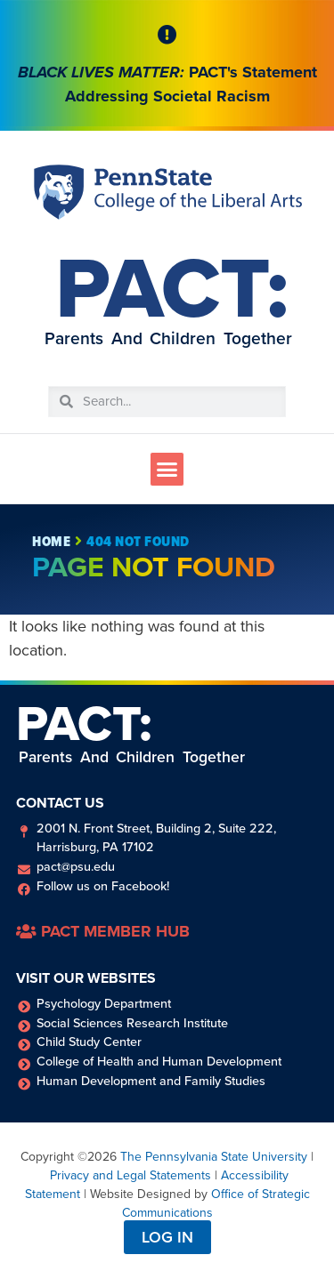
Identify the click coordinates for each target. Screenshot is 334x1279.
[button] (167, 469)
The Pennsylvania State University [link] (213, 1156)
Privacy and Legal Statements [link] (130, 1175)
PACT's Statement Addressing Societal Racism (167, 84)
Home (51, 541)
